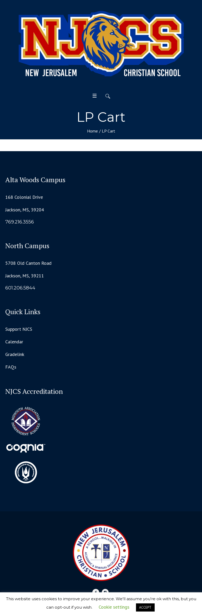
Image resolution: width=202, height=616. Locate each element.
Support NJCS (18, 329)
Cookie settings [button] (114, 607)
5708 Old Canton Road (28, 263)
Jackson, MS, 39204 (24, 210)
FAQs (10, 367)
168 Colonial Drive (24, 197)
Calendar (14, 342)
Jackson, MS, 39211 (24, 276)
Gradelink (14, 354)
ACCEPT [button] (145, 607)
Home (92, 131)
